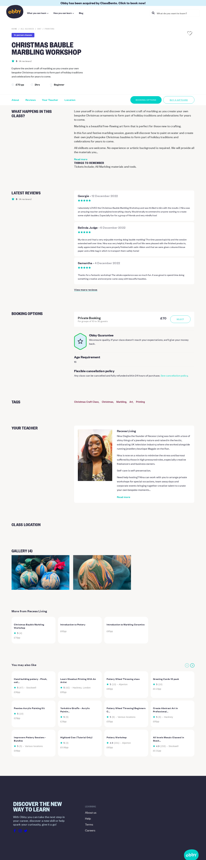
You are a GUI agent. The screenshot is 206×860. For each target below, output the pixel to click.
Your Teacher (50, 99)
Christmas (107, 401)
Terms (89, 824)
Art (131, 401)
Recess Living (126, 431)
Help (88, 818)
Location (70, 99)
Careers (90, 830)
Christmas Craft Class (86, 401)
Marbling (121, 401)
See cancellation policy (174, 375)
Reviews (30, 99)
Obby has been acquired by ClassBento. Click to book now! (103, 3)
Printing (140, 401)
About (15, 99)
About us (90, 812)
